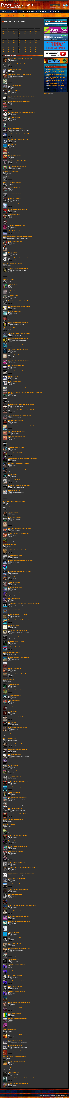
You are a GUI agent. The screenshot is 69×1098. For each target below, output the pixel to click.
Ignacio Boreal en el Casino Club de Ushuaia (16, 551)
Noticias (14, 0)
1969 (8, 47)
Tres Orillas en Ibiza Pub (11, 761)
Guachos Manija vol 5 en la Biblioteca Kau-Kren (16, 335)
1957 (35, 49)
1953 (19, 51)
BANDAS (3, 11)
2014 (30, 31)
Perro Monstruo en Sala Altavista (13, 422)
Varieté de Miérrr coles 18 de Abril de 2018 (15, 783)
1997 (8, 38)
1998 (3, 38)
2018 (8, 31)
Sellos (17, 0)
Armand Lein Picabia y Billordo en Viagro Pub (16, 259)
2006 (35, 33)
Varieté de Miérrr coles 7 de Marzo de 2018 (15, 891)
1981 (19, 42)
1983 (8, 42)
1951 (30, 51)
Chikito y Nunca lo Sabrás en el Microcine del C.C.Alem (18, 98)
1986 (30, 40)
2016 (19, 31)
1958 (30, 49)
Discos (8, 0)
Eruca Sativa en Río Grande (16, 756)
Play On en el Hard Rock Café (12, 977)
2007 (30, 33)
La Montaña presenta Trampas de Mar (14, 788)
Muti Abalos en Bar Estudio (12, 481)
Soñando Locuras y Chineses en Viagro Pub (16, 535)
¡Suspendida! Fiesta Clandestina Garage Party (16, 103)
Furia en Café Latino (10, 901)
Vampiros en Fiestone (8, 508)
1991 (3, 40)
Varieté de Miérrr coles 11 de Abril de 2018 (15, 815)
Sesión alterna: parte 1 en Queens (13, 643)
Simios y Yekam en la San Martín (16, 130)
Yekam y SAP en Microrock (11, 955)
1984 (3, 42)
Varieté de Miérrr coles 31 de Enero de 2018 (15, 1009)
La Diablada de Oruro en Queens (10, 173)
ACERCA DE (56, 11)
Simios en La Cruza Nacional (12, 200)
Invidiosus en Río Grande (11, 189)
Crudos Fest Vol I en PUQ (13, 492)
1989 (14, 40)
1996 (14, 38)
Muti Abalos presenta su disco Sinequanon (15, 270)
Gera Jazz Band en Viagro (11, 584)
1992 (35, 38)
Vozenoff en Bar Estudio (8, 281)
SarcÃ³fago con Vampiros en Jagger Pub (15, 751)
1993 (30, 38)
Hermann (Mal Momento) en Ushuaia (14, 993)
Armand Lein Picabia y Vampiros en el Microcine (14, 1058)
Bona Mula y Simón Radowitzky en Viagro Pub (16, 65)
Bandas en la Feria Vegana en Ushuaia (12, 184)
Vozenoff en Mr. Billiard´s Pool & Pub (11, 654)
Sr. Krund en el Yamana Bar (12, 383)
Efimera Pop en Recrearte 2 (55, 69)
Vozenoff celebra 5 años (11, 1074)
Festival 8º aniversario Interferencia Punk (15, 318)
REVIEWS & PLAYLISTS (46, 11)
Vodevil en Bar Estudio (10, 297)
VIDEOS (28, 11)
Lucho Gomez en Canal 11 (11, 205)
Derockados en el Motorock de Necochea (15, 1020)
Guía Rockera (21, 0)
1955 (8, 51)
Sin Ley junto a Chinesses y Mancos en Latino (14, 503)
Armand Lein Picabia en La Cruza (14, 810)
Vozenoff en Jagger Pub (8, 680)
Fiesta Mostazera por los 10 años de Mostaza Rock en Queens (20, 460)
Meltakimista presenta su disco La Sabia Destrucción (18, 805)
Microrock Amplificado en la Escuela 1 (14, 675)
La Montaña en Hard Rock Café (12, 885)
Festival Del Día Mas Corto (12, 611)
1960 (19, 49)
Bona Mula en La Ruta (10, 567)
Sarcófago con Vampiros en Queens (14, 745)
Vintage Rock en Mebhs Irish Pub (13, 519)
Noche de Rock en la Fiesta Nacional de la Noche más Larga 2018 (21, 605)
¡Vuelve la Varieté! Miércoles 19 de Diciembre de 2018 (18, 81)
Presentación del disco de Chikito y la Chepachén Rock (18, 875)
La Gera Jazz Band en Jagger (12, 87)
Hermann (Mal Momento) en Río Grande (14, 982)
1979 (30, 42)
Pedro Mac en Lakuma (10, 767)
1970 (3, 47)
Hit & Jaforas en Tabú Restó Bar (13, 664)
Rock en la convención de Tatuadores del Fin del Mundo (18, 406)
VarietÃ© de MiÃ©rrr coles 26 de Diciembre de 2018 (17, 60)
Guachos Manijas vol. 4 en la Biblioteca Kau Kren (17, 417)
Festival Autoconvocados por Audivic (14, 433)
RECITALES (15, 11)
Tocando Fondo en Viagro (11, 637)
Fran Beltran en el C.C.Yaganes (12, 557)
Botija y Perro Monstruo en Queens (13, 400)
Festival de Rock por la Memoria (13, 853)
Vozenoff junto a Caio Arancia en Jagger (15, 470)
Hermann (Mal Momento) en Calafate (14, 966)
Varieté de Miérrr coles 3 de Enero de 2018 (15, 1085)
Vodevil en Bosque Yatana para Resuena (15, 729)
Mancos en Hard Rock (10, 286)
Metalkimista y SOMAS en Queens (13, 449)
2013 (35, 31)
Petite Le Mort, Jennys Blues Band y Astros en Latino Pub (19, 114)
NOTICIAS (21, 11)
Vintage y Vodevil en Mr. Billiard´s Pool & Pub (16, 621)
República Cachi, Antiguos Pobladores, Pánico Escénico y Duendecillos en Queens (22, 394)
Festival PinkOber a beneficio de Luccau (12, 264)
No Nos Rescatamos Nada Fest (12, 195)
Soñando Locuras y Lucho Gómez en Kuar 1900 (16, 308)
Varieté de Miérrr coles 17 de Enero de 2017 (15, 1052)
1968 (14, 47)
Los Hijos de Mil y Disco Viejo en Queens (15, 151)
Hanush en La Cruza (13, 108)
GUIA (37, 11)
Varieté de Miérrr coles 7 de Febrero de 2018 (16, 998)
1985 (35, 40)
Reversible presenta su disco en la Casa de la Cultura (18, 135)
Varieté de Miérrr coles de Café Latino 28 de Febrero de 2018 (19, 907)
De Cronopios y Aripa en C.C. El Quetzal (15, 616)
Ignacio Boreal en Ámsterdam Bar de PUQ (15, 324)
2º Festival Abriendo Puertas (12, 313)
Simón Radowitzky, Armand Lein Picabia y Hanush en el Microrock (21, 869)
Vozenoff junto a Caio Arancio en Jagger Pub (16, 465)
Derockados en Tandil (10, 378)
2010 (14, 33)
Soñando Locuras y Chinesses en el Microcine (16, 1004)
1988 (19, 40)
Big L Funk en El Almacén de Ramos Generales (16, 487)
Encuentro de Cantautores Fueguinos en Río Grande (18, 562)
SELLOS (33, 11)
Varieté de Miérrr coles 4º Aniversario (14, 1063)
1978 (35, 42)
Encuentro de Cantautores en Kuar (13, 444)
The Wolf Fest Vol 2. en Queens (12, 589)
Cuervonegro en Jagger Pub (12, 778)
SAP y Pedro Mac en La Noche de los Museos (16, 232)
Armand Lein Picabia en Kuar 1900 (13, 367)
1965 (30, 47)
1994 (25, 38)
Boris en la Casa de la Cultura (12, 928)
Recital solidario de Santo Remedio (14, 541)
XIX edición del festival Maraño (15, 1042)
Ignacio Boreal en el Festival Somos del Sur (15, 340)
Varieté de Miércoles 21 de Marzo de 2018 (15, 864)
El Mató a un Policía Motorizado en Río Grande (16, 923)
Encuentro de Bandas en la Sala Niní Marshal (16, 659)
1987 (25, 40)
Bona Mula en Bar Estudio (11, 524)
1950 (35, 51)
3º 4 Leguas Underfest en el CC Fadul (14, 227)
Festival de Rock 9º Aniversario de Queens (15, 351)
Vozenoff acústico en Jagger (12, 1015)
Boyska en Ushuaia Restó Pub (12, 454)
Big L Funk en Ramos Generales (13, 178)
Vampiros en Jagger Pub (11, 686)
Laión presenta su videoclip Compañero (15, 799)
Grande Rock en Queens (11, 831)
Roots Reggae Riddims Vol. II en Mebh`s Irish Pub (17, 530)
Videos (11, 0)
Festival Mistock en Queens (12, 945)
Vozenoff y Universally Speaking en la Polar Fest (17, 345)
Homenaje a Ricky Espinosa (12, 670)
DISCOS (9, 11)
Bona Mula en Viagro (10, 578)
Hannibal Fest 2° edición (11, 627)
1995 (19, 38)
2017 (14, 31)
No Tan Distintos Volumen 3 (9, 546)
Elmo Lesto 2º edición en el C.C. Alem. (14, 691)
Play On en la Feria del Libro (10, 740)
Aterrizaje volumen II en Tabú (12, 71)
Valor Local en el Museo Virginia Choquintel (15, 389)
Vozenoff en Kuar (9, 146)
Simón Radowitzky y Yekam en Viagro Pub (15, 141)
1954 (14, 51)
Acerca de (33, 0)
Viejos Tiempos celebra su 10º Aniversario (15, 221)
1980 (25, 42)
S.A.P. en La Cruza (10, 724)
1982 (14, 42)
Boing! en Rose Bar (10, 254)
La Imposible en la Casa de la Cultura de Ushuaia (17, 76)
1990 (8, 40)
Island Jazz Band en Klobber (12, 1025)
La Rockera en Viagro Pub (9, 329)
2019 (3, 31)
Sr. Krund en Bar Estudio (11, 356)
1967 (19, 47)
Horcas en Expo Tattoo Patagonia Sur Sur (16, 632)
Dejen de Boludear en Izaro (11, 157)
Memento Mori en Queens (11, 119)
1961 (14, 49)
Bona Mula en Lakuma (8, 275)
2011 (8, 33)
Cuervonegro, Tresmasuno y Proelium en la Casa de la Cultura (20, 708)
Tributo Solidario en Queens (12, 697)
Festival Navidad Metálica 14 (12, 92)
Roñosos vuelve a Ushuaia (11, 772)
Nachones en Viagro (10, 476)
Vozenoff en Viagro (7, 1068)
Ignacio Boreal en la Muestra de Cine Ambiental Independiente (17, 238)
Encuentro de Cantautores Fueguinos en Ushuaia (17, 573)
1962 (8, 49)
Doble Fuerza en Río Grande (12, 858)
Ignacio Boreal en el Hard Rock (12, 896)
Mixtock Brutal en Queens (11, 702)
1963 (3, 49)
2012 (3, 33)
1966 (25, 47)
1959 (25, 49)
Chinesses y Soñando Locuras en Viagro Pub (16, 362)
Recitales (4, 0)
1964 (35, 47)
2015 (25, 31)
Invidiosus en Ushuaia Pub (11, 216)
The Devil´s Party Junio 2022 (56, 83)
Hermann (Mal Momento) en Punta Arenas (15, 972)
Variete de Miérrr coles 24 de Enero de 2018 (15, 1036)
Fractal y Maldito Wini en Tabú (12, 243)
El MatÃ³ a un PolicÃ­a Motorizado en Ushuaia (16, 918)
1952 (25, 51)
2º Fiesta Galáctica (10, 125)
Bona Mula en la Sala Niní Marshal (13, 372)
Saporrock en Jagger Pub (9, 826)
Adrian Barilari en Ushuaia (11, 594)
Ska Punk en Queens (10, 842)
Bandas (1, 0)
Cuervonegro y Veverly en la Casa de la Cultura (16, 950)
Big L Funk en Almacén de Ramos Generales (16, 302)
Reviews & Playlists (27, 0)
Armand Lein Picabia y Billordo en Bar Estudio (16, 248)
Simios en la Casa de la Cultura (12, 939)
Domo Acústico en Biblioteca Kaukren (14, 168)
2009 (19, 33)
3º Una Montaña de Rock (11, 961)
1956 (3, 51)
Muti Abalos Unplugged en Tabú (13, 718)
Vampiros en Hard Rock (8, 497)
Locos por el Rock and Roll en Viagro (14, 880)
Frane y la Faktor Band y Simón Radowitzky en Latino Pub (19, 1079)
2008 (25, 33)
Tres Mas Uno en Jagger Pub (9, 1031)
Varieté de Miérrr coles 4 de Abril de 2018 (15, 837)
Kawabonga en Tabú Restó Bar (12, 648)
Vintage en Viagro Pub (10, 292)
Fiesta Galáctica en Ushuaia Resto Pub (14, 162)
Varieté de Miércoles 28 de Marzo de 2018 (15, 848)
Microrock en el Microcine (11, 794)
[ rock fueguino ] (46, 93)
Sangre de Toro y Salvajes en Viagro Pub (15, 211)
